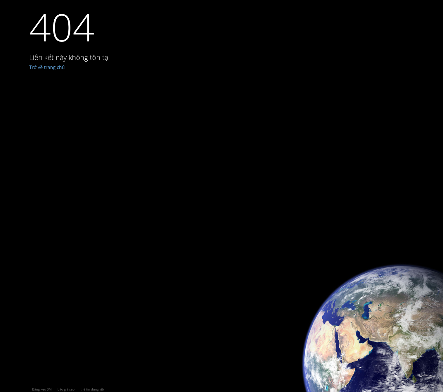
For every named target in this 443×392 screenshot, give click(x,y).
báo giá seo (66, 389)
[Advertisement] (236, 229)
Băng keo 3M (42, 389)
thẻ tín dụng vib (92, 389)
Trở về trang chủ (47, 67)
